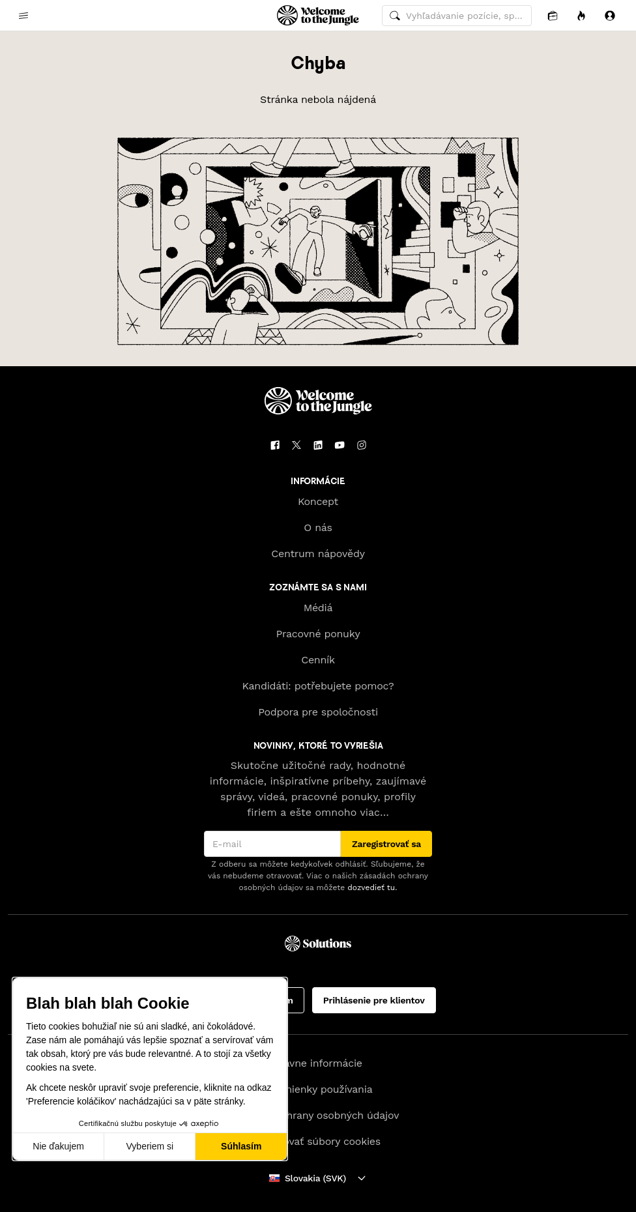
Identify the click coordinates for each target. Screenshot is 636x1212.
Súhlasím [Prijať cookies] (241, 1146)
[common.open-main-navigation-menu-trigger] (23, 15)
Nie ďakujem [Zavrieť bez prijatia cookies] (58, 1146)
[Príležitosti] (581, 15)
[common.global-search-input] (457, 15)
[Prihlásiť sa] (610, 15)
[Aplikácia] (553, 15)
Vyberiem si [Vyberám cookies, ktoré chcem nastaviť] (150, 1146)
